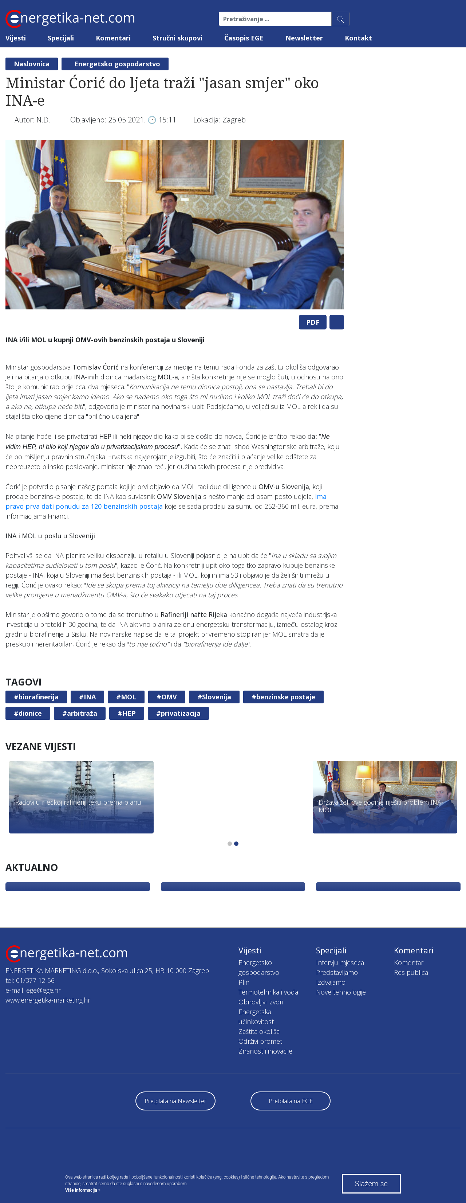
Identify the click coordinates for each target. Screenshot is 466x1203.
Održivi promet (260, 1041)
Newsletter (304, 38)
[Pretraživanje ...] (275, 19)
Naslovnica (32, 63)
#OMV (167, 696)
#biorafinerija (36, 696)
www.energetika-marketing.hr (47, 1000)
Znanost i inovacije (265, 1051)
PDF (312, 322)
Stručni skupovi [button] (177, 38)
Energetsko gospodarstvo (117, 63)
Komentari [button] (113, 38)
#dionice (28, 713)
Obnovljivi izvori (260, 1001)
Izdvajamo (330, 982)
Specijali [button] (61, 38)
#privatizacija (178, 713)
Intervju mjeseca (340, 962)
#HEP (127, 713)
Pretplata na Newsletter (175, 1101)
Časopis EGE (244, 38)
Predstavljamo (337, 972)
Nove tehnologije (341, 992)
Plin (243, 982)
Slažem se (371, 1183)
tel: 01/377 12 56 (30, 980)
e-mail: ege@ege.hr (33, 990)
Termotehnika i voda (268, 992)
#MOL (126, 696)
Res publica (411, 972)
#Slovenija (214, 696)
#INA (87, 696)
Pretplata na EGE (291, 1101)
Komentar (408, 962)
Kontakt (358, 38)
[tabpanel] (174, 224)
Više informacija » (82, 1190)
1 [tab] (230, 843)
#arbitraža (79, 713)
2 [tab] (236, 843)
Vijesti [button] (15, 38)
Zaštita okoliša (259, 1031)
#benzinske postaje (283, 696)
